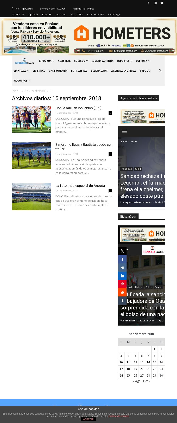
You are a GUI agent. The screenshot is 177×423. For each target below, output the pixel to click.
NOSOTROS (77, 14)
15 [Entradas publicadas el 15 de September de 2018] (154, 362)
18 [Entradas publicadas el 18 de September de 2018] (128, 369)
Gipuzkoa (33, 14)
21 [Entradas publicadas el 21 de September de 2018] (148, 369)
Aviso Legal (114, 14)
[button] (160, 71)
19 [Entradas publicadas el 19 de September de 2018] (135, 369)
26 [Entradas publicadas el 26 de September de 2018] (135, 375)
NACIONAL (61, 14)
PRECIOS (145, 70)
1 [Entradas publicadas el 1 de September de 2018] (154, 349)
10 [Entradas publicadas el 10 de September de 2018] (121, 362)
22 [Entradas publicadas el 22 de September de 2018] (154, 369)
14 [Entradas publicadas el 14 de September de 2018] (148, 362)
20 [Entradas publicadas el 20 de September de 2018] (142, 369)
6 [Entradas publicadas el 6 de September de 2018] (142, 356)
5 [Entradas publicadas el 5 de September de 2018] (135, 356)
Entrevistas (79, 70)
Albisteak (64, 60)
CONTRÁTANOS (95, 14)
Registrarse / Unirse (83, 8)
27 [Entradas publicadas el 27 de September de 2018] (142, 375)
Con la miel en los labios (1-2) (78, 108)
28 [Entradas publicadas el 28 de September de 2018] (148, 375)
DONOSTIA (18, 14)
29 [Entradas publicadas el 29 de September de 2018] (154, 375)
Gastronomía (58, 70)
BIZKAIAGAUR (99, 70)
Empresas (21, 70)
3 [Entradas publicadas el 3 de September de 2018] (121, 356)
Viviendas (39, 70)
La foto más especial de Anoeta (80, 186)
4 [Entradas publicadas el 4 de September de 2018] (128, 356)
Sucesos (81, 60)
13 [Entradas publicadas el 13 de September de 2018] (142, 362)
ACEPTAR (88, 419)
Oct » (146, 381)
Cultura (143, 60)
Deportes (125, 60)
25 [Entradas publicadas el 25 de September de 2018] (128, 375)
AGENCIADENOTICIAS (123, 70)
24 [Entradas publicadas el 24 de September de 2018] (121, 375)
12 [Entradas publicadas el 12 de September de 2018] (135, 362)
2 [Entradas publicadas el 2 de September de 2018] (161, 349)
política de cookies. (119, 416)
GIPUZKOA (47, 60)
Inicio (15, 91)
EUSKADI (46, 14)
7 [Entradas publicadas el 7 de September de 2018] (148, 356)
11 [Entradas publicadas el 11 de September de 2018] (128, 362)
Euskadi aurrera (102, 60)
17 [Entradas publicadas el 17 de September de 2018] (121, 369)
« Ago (137, 381)
